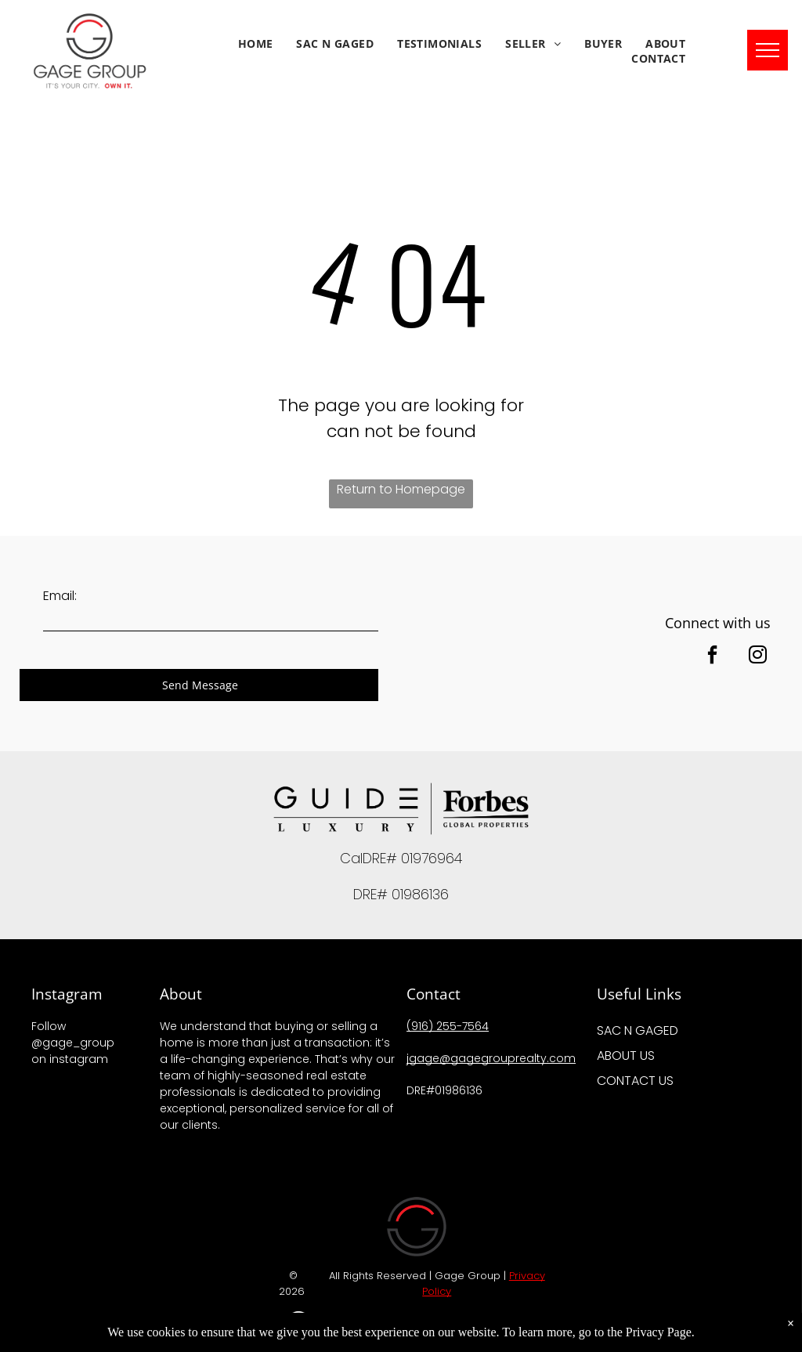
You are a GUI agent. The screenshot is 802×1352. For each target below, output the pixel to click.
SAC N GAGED (637, 1030)
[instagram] (757, 657)
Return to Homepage (401, 489)
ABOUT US (626, 1056)
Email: (60, 596)
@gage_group (72, 1042)
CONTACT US (635, 1081)
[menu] (767, 50)
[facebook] (712, 657)
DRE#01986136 (446, 1090)
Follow (48, 1026)
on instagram (69, 1059)
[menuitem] (255, 43)
